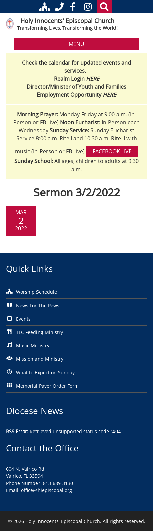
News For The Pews (37, 305)
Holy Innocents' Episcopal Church (67, 20)
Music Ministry (32, 345)
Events (23, 319)
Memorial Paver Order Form (47, 386)
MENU (76, 44)
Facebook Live (112, 151)
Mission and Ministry (39, 359)
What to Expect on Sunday (45, 372)
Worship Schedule (36, 292)
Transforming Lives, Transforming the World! (67, 28)
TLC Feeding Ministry (39, 332)
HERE (92, 78)
